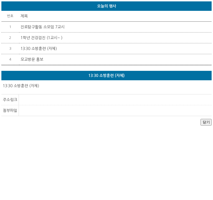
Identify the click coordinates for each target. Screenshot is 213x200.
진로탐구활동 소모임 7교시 (43, 27)
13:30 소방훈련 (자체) (39, 49)
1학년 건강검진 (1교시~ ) (41, 38)
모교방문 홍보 (32, 59)
